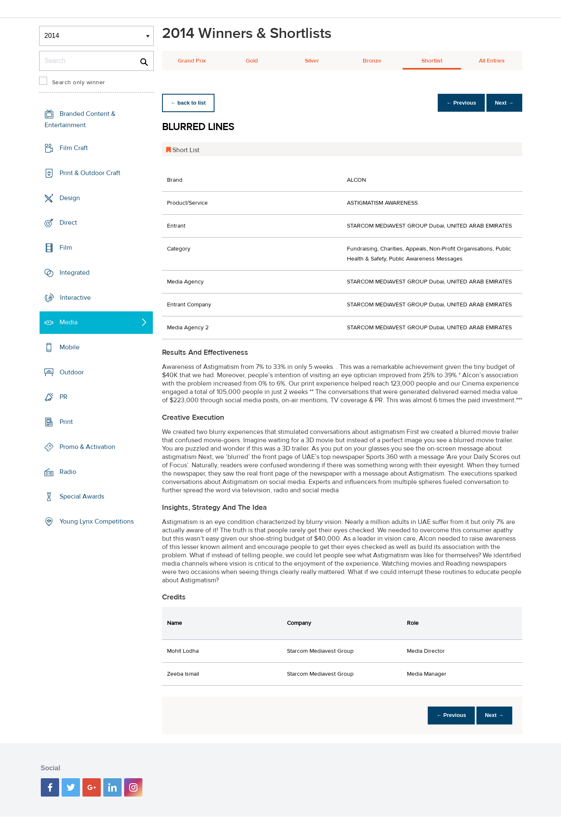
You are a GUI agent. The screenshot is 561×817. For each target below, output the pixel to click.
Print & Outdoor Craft (90, 173)
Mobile (70, 347)
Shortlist (431, 61)
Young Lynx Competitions (97, 521)
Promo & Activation (87, 447)
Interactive (75, 297)
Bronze (372, 61)
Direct (68, 222)
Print (66, 422)
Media (68, 322)
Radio (68, 472)
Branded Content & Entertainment (80, 119)
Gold (252, 61)
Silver (312, 61)
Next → (503, 103)
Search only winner (78, 82)
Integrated (75, 272)
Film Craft (74, 148)
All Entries (492, 61)
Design (70, 197)
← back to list (189, 103)
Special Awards (82, 496)
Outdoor (72, 372)
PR (63, 397)
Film (66, 247)
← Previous (457, 103)
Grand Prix (192, 61)
